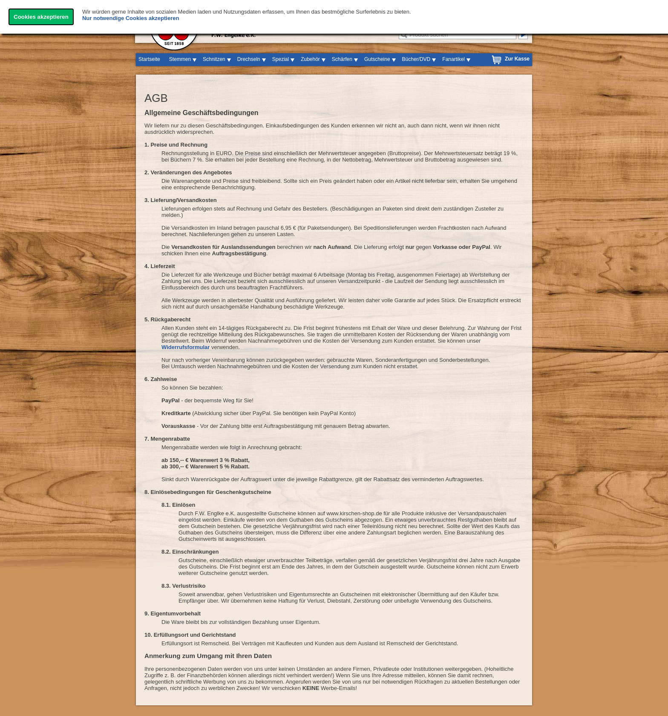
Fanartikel (453, 59)
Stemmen (180, 59)
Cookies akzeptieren (41, 17)
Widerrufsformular (185, 347)
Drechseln (248, 59)
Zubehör (310, 59)
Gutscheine (377, 59)
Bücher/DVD (416, 59)
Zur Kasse (517, 59)
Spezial (280, 59)
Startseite (149, 59)
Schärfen (342, 59)
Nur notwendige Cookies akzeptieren (130, 18)
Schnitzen (214, 59)
